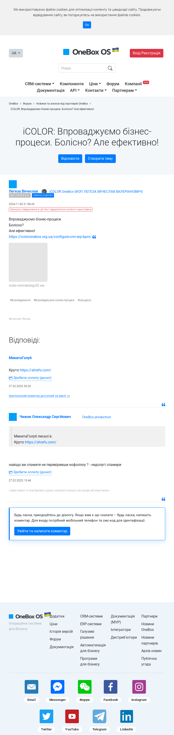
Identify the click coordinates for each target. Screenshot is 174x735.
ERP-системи (91, 624)
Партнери (149, 616)
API (73, 90)
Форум (112, 83)
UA (14, 53)
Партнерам (123, 90)
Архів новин (151, 651)
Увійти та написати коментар (42, 531)
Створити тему (100, 158)
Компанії (137, 83)
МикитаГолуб (20, 358)
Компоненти (72, 83)
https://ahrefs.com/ (35, 370)
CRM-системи (38, 83)
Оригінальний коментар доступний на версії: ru (39, 396)
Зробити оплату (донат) (30, 378)
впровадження (21, 300)
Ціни (93, 83)
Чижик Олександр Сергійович (45, 417)
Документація (51, 90)
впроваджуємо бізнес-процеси (55, 300)
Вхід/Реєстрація (146, 53)
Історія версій (61, 631)
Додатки (57, 616)
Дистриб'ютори (124, 637)
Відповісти (70, 158)
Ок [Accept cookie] (87, 25)
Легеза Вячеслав (23, 191)
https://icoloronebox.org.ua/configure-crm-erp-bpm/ (50, 237)
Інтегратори (121, 630)
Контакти (94, 90)
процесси (85, 300)
